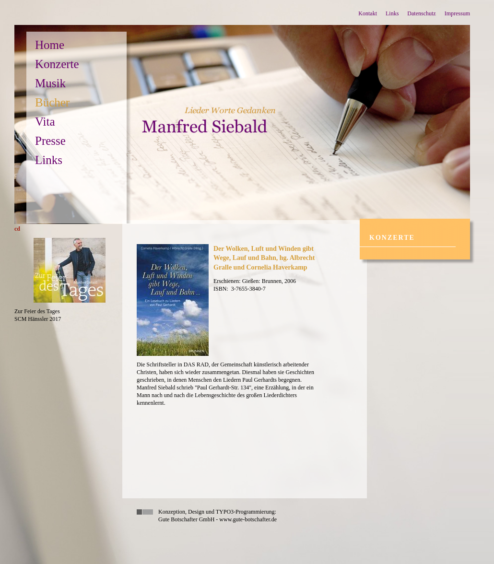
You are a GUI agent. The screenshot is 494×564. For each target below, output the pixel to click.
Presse (50, 140)
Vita (45, 121)
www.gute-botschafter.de (248, 519)
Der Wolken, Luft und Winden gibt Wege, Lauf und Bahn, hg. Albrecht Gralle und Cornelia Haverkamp (264, 258)
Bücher (52, 102)
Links (392, 13)
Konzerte (57, 64)
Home (49, 44)
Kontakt (367, 13)
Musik (50, 83)
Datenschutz (421, 13)
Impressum (457, 13)
